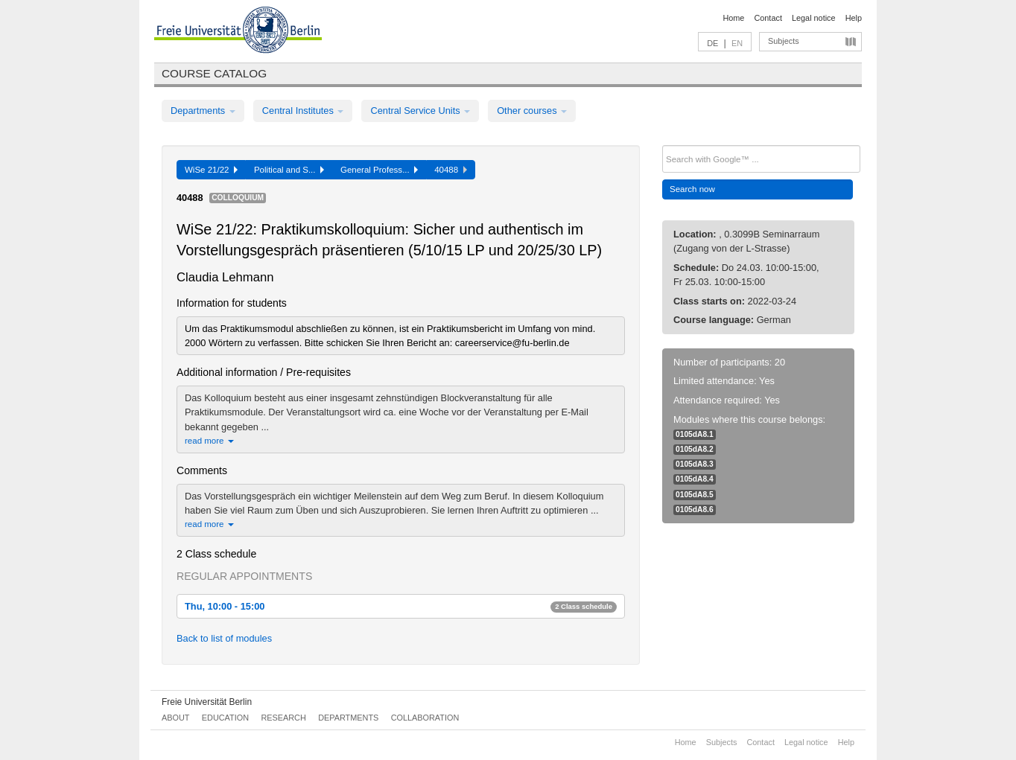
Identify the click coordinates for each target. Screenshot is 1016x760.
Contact (767, 17)
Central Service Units (420, 110)
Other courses (532, 110)
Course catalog (214, 73)
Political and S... (289, 169)
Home (733, 17)
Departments (203, 110)
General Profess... (379, 169)
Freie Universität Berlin (207, 702)
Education (225, 717)
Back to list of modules (224, 638)
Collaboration (425, 717)
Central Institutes (303, 110)
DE (712, 43)
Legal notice (814, 17)
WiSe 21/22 (211, 169)
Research (283, 717)
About (175, 717)
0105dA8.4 (695, 479)
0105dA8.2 (695, 449)
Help (853, 17)
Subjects (783, 40)
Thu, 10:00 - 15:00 (401, 606)
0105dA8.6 (695, 509)
